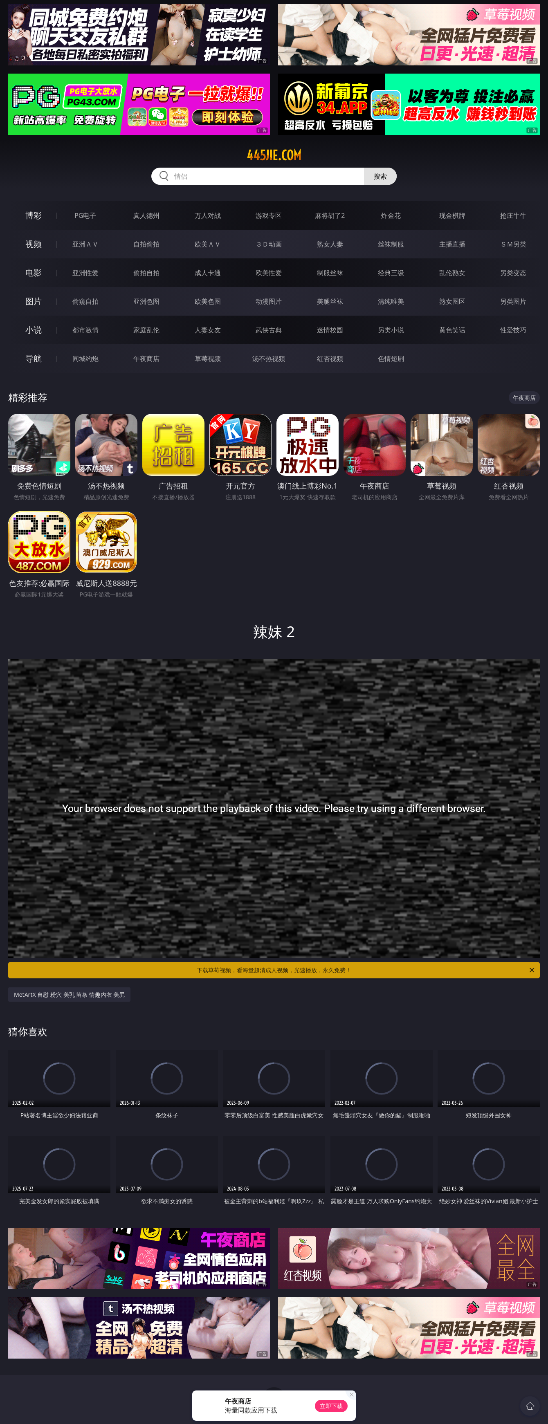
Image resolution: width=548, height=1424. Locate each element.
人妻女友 (208, 329)
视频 (33, 243)
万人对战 (208, 215)
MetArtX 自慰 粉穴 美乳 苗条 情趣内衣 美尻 (69, 994)
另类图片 (513, 301)
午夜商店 (146, 358)
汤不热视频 (268, 358)
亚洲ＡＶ (85, 244)
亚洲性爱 (85, 272)
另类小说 (391, 329)
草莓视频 (208, 358)
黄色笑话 (452, 329)
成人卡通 (208, 272)
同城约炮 (85, 358)
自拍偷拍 (146, 244)
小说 (33, 329)
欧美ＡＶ (208, 244)
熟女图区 (452, 301)
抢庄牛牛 (513, 215)
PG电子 (85, 215)
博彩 (33, 215)
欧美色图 (208, 301)
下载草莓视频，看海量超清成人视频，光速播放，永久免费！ (366, 970)
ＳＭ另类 (513, 244)
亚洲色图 (146, 301)
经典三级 (391, 272)
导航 (33, 358)
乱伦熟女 (452, 272)
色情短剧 (391, 358)
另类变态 (513, 272)
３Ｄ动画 (269, 244)
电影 (33, 272)
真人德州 (146, 215)
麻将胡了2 (330, 215)
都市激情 (85, 329)
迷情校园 (330, 329)
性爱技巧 (513, 329)
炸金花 (391, 215)
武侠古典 (269, 329)
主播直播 (452, 244)
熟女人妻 (330, 244)
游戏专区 (269, 215)
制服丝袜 (330, 272)
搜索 (380, 176)
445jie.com (274, 155)
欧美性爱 (269, 272)
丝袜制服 (391, 244)
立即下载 (331, 1406)
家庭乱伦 (146, 329)
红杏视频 (330, 358)
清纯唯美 (391, 301)
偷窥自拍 (85, 301)
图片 (33, 301)
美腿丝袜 (330, 301)
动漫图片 (269, 301)
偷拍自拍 (146, 272)
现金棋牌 (452, 215)
